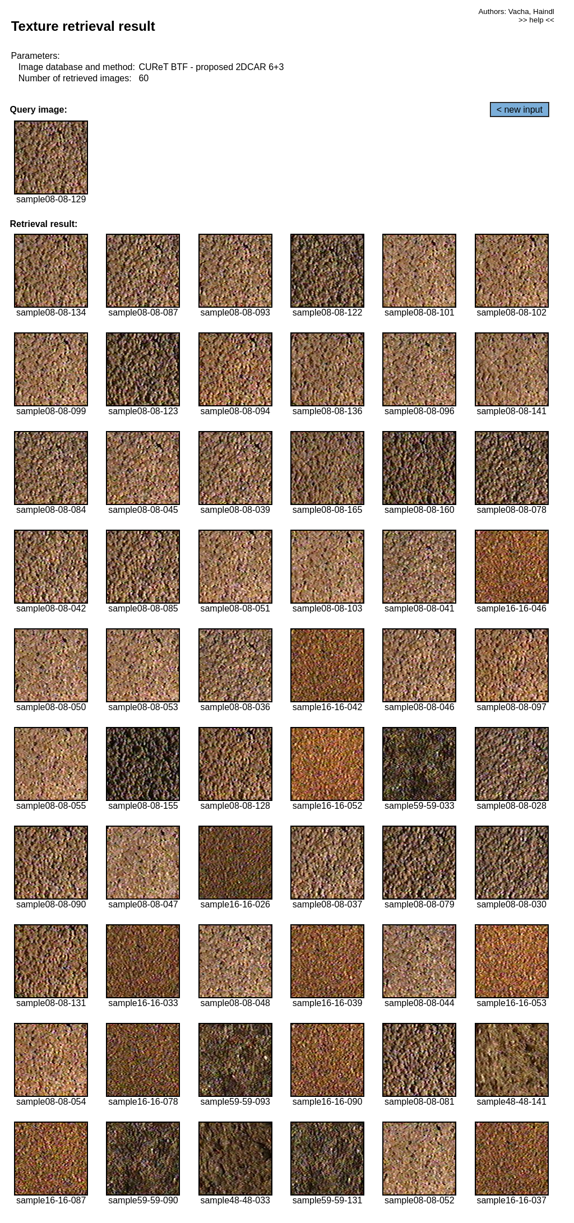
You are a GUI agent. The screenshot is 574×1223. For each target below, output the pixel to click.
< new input (520, 109)
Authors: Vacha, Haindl (516, 11)
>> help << (536, 20)
